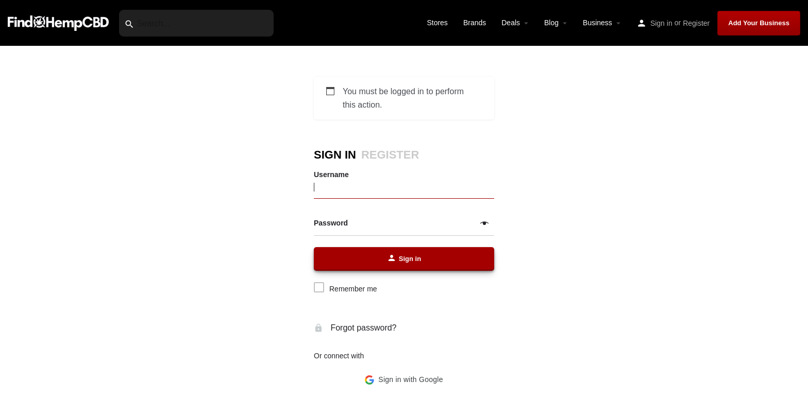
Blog (551, 23)
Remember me (353, 289)
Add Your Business (758, 23)
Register (696, 23)
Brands (474, 23)
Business (597, 23)
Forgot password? (355, 327)
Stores (437, 23)
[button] (404, 380)
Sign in (661, 23)
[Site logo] (59, 22)
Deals (510, 23)
